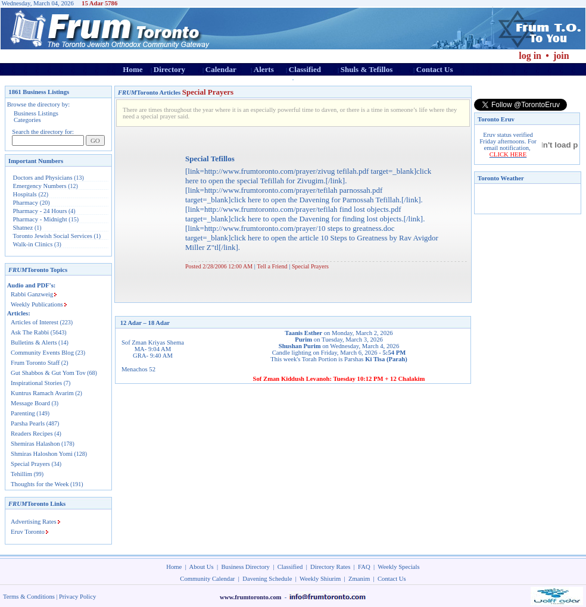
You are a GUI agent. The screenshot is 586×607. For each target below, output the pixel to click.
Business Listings (36, 113)
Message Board (30, 403)
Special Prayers (30, 464)
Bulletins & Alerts (34, 342)
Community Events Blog (42, 352)
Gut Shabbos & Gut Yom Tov (48, 373)
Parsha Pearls (28, 423)
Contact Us (434, 69)
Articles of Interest (34, 322)
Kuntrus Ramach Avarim (42, 393)
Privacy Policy (77, 596)
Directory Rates (330, 567)
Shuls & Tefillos (366, 69)
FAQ (364, 567)
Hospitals (25, 194)
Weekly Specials (398, 567)
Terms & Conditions (29, 596)
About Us (201, 567)
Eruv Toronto (28, 531)
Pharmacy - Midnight (40, 219)
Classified (305, 69)
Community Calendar (207, 578)
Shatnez (23, 227)
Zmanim (359, 578)
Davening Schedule (267, 578)
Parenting (23, 413)
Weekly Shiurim (320, 578)
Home (132, 69)
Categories (27, 120)
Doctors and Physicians (43, 177)
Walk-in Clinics (33, 244)
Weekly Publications (37, 304)
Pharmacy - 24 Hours (40, 211)
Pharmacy (26, 202)
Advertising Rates (34, 521)
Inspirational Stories (36, 383)
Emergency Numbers (40, 186)
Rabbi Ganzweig (32, 294)
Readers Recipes (32, 433)
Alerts (264, 69)
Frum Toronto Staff (35, 362)
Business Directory (246, 567)
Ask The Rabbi (30, 332)
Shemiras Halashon (35, 443)
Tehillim (21, 474)
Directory (169, 69)
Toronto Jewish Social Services (53, 236)
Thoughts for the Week (40, 484)
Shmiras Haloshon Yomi (42, 453)
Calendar (220, 69)
